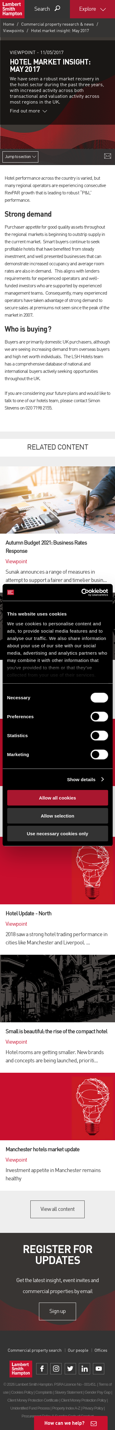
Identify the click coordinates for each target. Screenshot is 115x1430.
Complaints (43, 1392)
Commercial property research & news (57, 24)
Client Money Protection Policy (83, 1400)
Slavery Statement (68, 1392)
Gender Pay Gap (97, 1392)
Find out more (28, 111)
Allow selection (57, 815)
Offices (100, 1350)
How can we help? (64, 1423)
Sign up (57, 1311)
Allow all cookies (57, 797)
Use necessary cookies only (57, 833)
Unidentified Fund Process (30, 1408)
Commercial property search (35, 1350)
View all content (57, 1209)
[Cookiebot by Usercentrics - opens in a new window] (82, 592)
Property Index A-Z (66, 1408)
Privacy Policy (92, 1408)
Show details (81, 779)
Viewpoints (13, 31)
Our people (78, 1350)
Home (8, 24)
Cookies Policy (22, 1392)
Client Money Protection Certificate (33, 1400)
